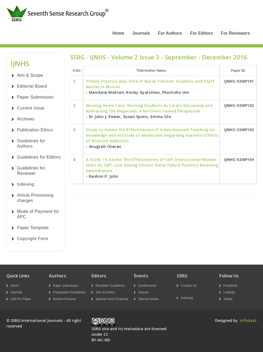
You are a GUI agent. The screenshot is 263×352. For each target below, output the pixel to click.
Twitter (228, 299)
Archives (25, 119)
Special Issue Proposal (112, 299)
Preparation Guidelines (69, 292)
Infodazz (248, 320)
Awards (143, 292)
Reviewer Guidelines (110, 286)
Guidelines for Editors (39, 157)
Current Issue (30, 108)
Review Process (64, 299)
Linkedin (229, 292)
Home (118, 33)
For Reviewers (235, 33)
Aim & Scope (30, 75)
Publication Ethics (35, 130)
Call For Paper (20, 299)
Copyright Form (32, 238)
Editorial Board (32, 86)
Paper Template (33, 227)
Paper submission (65, 286)
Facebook (230, 286)
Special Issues (148, 299)
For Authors (170, 33)
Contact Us (188, 286)
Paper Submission (35, 97)
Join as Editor (105, 292)
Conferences (147, 286)
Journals (141, 33)
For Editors (201, 33)
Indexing (25, 184)
